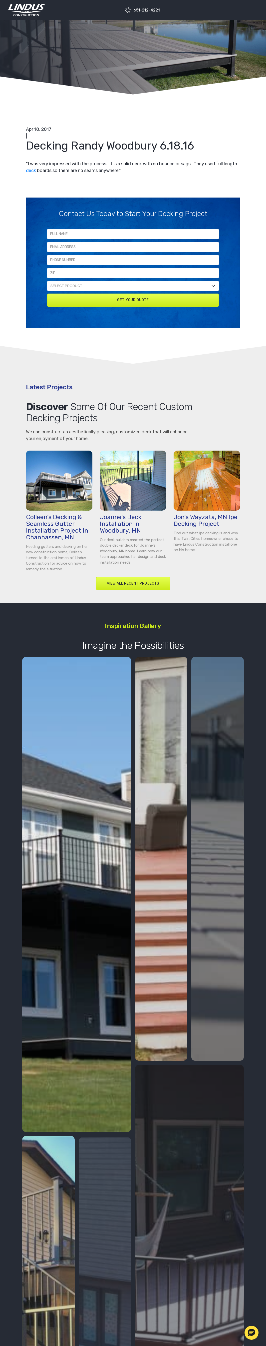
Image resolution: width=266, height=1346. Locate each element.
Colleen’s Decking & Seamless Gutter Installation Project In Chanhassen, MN (57, 527)
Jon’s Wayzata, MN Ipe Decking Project (206, 520)
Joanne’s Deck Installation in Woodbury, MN (120, 523)
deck (31, 170)
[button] (252, 1333)
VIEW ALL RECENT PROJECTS (133, 583)
